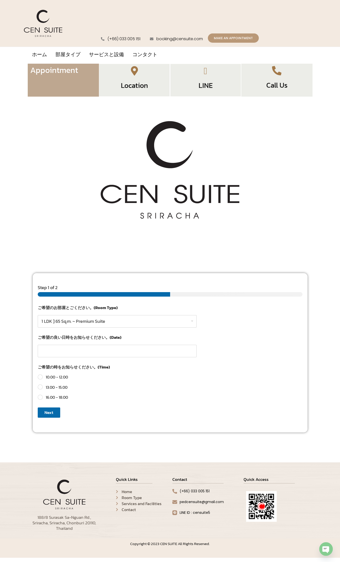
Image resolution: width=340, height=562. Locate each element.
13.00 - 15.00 (56, 391)
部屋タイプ (67, 55)
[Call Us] (277, 72)
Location (134, 89)
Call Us (277, 88)
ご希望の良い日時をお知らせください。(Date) (79, 341)
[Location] (134, 73)
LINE (206, 89)
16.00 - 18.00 (57, 401)
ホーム (39, 55)
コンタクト (144, 55)
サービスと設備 (106, 55)
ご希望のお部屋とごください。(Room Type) (78, 311)
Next (48, 416)
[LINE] (205, 73)
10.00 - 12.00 (57, 381)
